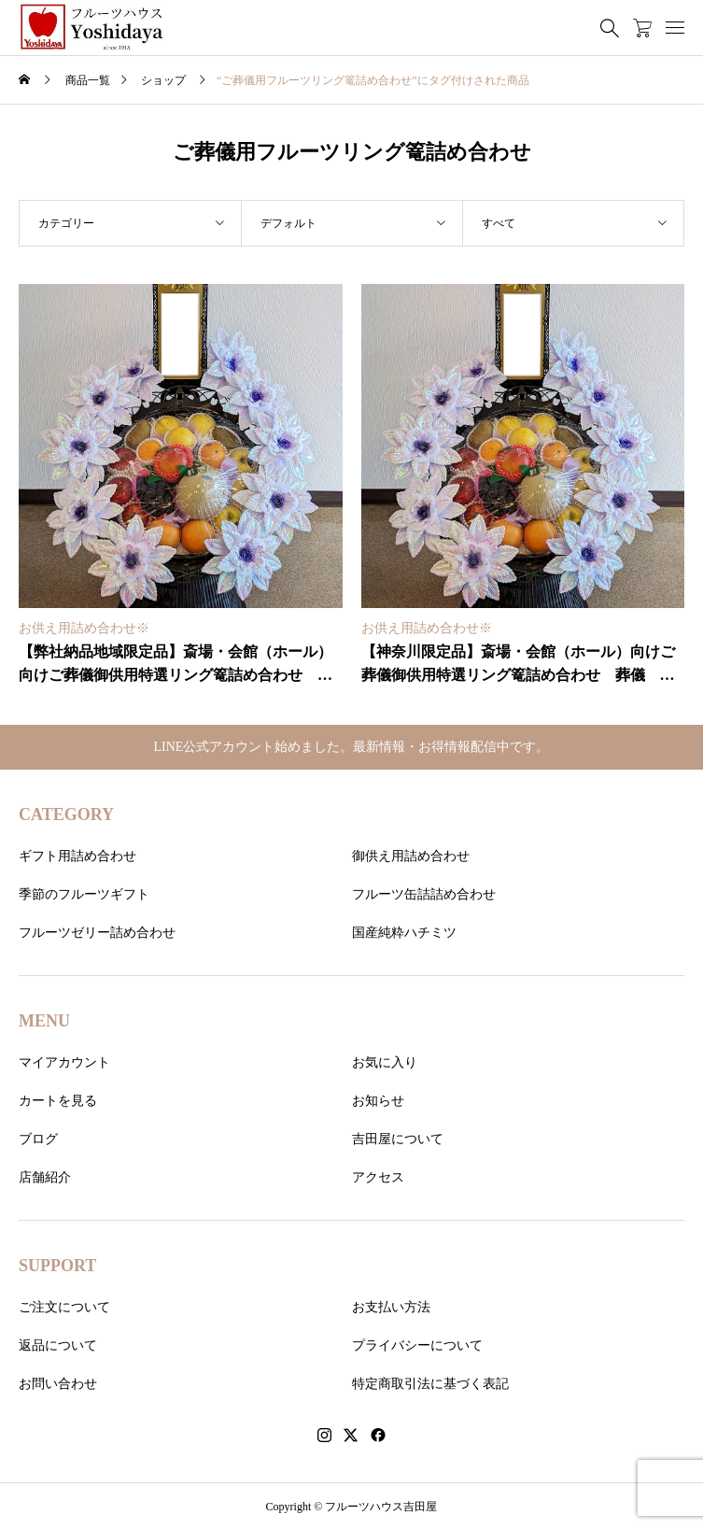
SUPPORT (57, 1265)
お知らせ (378, 1101)
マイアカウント (64, 1062)
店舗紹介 (45, 1177)
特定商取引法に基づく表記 (430, 1384)
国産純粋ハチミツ (404, 933)
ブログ (38, 1139)
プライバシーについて (417, 1345)
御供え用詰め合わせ (411, 856)
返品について (58, 1345)
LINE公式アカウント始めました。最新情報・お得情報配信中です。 (352, 747)
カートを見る (58, 1101)
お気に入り (384, 1062)
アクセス (378, 1177)
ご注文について (64, 1307)
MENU (44, 1021)
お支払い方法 (391, 1307)
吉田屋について (397, 1139)
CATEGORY (66, 814)
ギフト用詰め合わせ (77, 856)
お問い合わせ (58, 1384)
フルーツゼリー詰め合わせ (97, 933)
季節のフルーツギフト (84, 894)
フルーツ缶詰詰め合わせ (424, 894)
